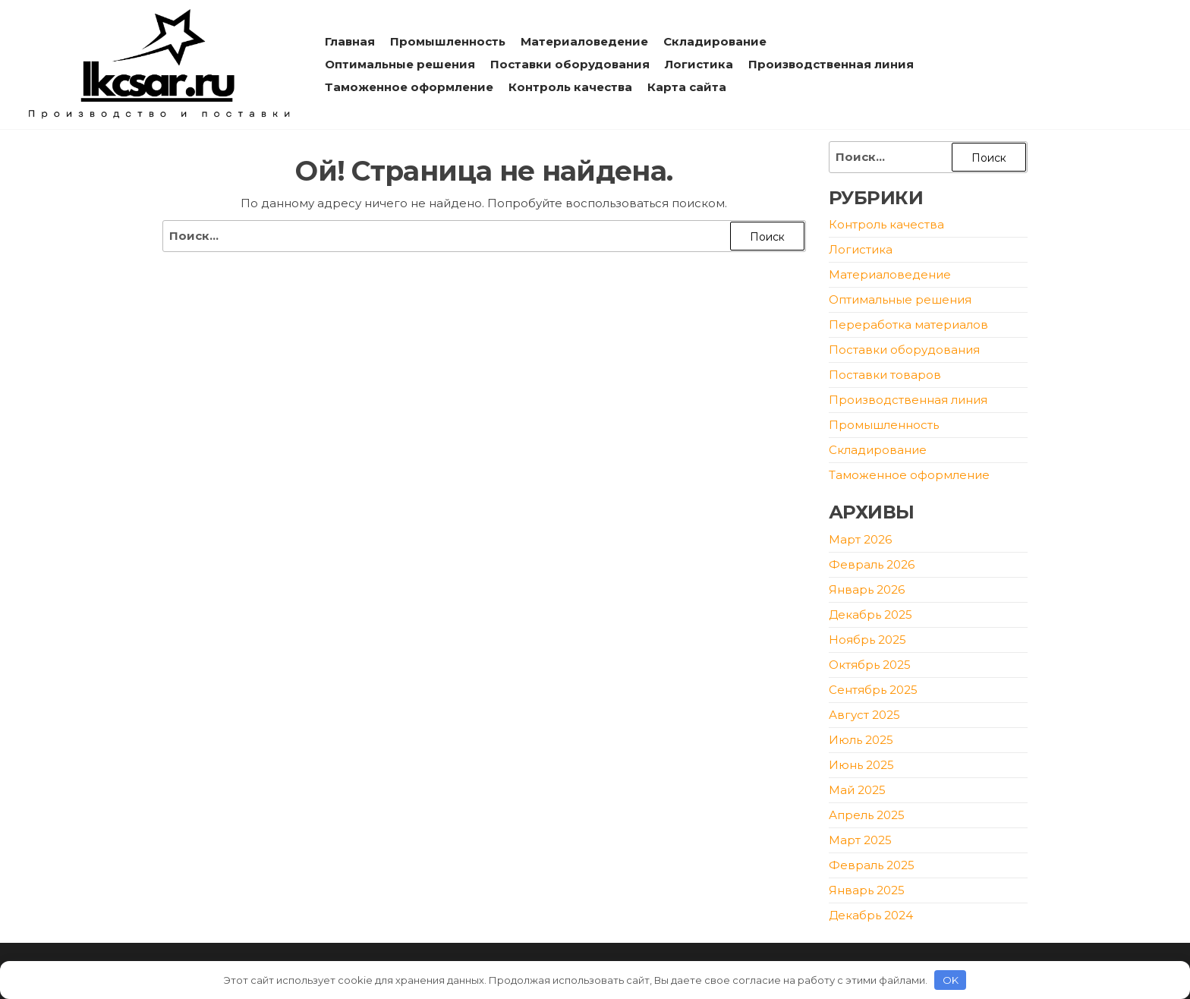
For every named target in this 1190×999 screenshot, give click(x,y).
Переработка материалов (908, 324)
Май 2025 (857, 790)
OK (951, 980)
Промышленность (447, 41)
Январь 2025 (867, 890)
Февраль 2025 (872, 865)
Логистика (699, 64)
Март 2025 (860, 840)
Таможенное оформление (409, 87)
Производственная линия (831, 64)
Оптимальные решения (400, 64)
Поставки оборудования (570, 64)
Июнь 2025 (861, 765)
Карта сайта (686, 87)
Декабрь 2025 (870, 614)
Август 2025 (864, 714)
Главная (350, 41)
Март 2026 (860, 539)
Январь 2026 (867, 589)
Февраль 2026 (872, 564)
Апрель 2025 (867, 815)
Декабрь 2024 (871, 915)
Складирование (715, 41)
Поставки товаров (885, 374)
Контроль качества (570, 87)
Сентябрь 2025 (873, 689)
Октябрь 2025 (870, 664)
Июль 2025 (861, 740)
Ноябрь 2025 (867, 639)
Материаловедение (584, 41)
